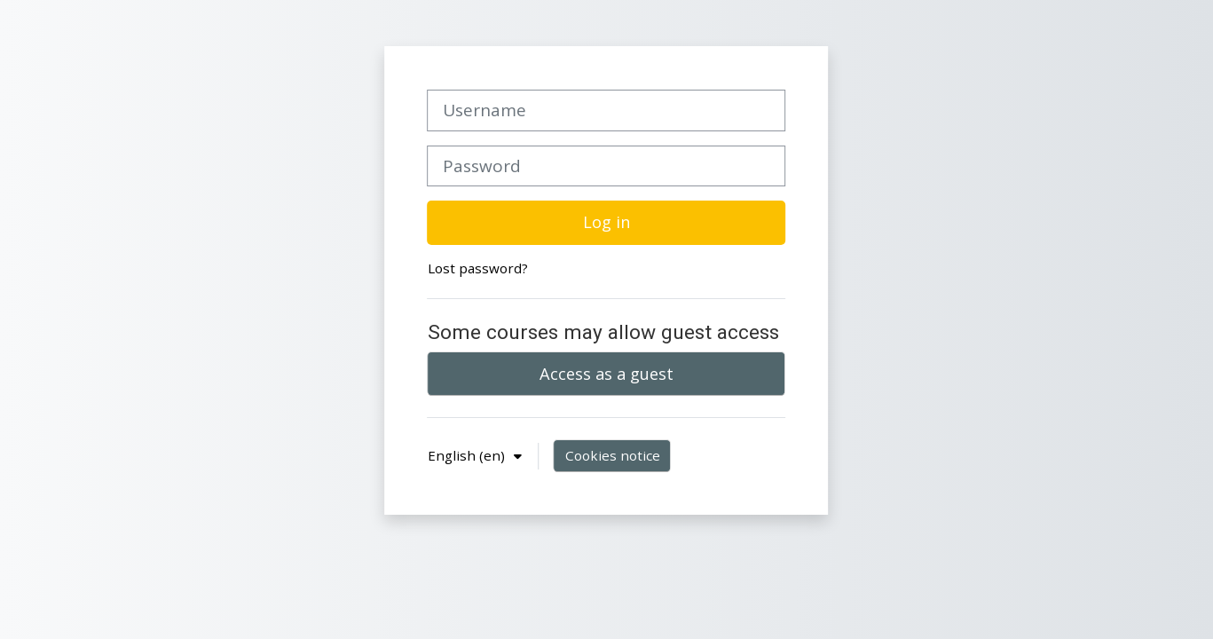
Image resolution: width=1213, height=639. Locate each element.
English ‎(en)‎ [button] (468, 455)
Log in (606, 222)
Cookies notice (612, 455)
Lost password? (478, 268)
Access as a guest (606, 373)
